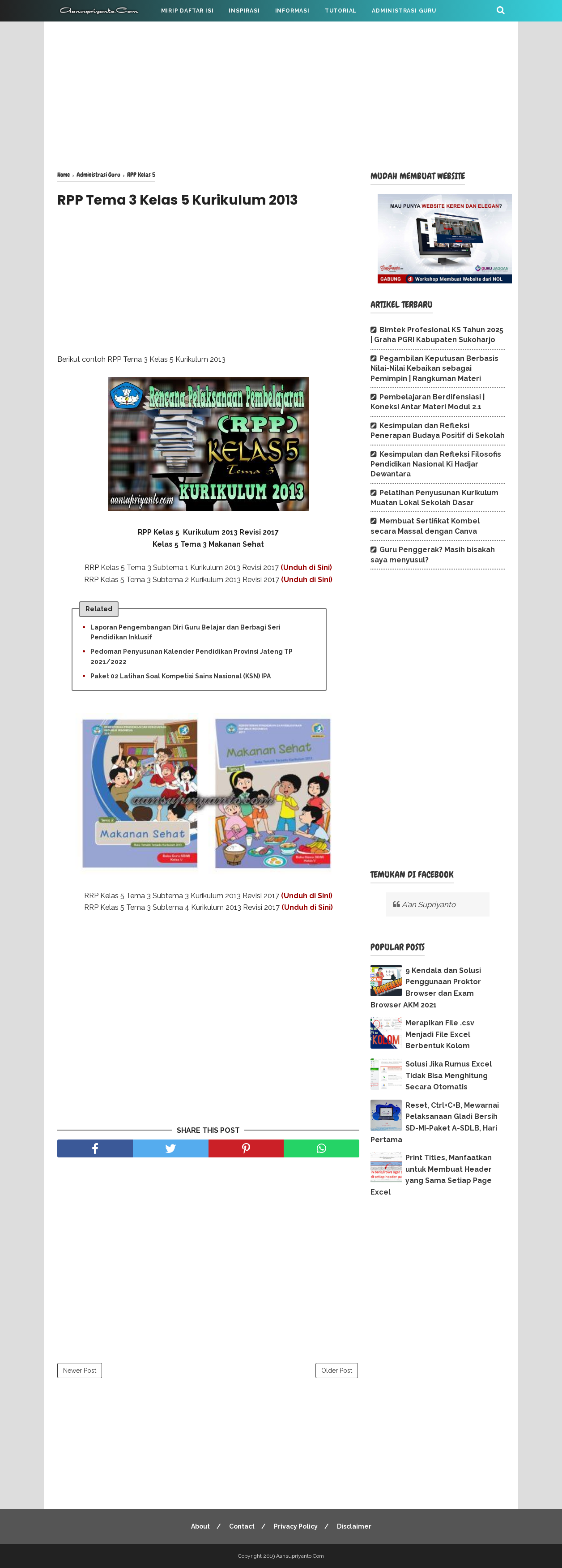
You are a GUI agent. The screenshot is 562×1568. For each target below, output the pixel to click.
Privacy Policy (296, 1526)
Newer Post (79, 1370)
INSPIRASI (244, 11)
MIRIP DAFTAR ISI (187, 11)
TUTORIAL (341, 11)
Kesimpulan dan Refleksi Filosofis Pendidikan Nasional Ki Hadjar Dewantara (435, 464)
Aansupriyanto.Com (300, 1556)
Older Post (336, 1370)
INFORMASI (292, 11)
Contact (242, 1526)
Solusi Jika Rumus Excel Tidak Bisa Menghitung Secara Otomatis (448, 1075)
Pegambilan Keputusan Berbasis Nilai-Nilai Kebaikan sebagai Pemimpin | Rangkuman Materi (434, 368)
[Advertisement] (281, 94)
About (200, 1526)
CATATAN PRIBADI (92, 32)
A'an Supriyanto (429, 904)
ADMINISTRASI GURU (404, 11)
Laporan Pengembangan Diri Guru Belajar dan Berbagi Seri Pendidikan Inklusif (185, 632)
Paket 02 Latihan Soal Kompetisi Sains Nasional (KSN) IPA (180, 676)
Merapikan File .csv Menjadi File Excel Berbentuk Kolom (439, 1034)
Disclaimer (354, 1526)
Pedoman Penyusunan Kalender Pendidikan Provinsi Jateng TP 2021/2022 (191, 656)
